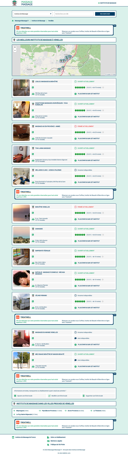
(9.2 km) (27, 414)
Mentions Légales (56, 441)
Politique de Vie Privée (58, 444)
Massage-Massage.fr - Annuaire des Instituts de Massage (66, 450)
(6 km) (22, 411)
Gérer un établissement (58, 437)
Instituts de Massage (108, 3)
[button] (60, 60)
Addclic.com (66, 453)
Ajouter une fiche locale (24, 396)
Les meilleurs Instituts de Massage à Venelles (39, 40)
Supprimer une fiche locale (94, 396)
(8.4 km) (76, 411)
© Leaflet (107, 74)
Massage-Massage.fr (22, 21)
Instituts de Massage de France (25, 437)
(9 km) (99, 411)
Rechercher (105, 14)
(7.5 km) (52, 411)
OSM (114, 74)
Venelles (51, 21)
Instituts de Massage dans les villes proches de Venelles (45, 403)
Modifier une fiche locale (59, 396)
